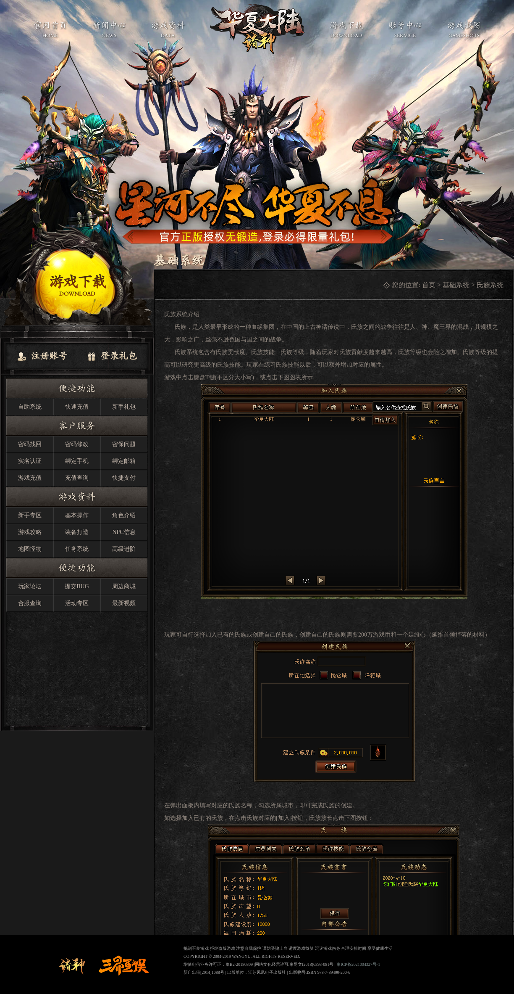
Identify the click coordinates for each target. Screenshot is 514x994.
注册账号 (42, 356)
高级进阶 (124, 549)
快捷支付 (124, 478)
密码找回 (30, 444)
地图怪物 (30, 549)
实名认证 (30, 461)
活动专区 (77, 603)
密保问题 (124, 444)
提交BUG (77, 586)
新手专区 (30, 515)
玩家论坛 (30, 586)
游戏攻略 (30, 532)
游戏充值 (30, 478)
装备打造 (77, 532)
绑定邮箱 (124, 461)
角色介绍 (124, 515)
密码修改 (77, 444)
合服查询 (30, 603)
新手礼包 (124, 407)
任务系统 (77, 549)
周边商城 (124, 586)
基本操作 (77, 515)
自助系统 (30, 407)
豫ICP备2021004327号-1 (358, 964)
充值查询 (77, 478)
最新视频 (124, 603)
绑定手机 (77, 461)
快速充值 (77, 407)
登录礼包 (112, 356)
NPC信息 (123, 532)
